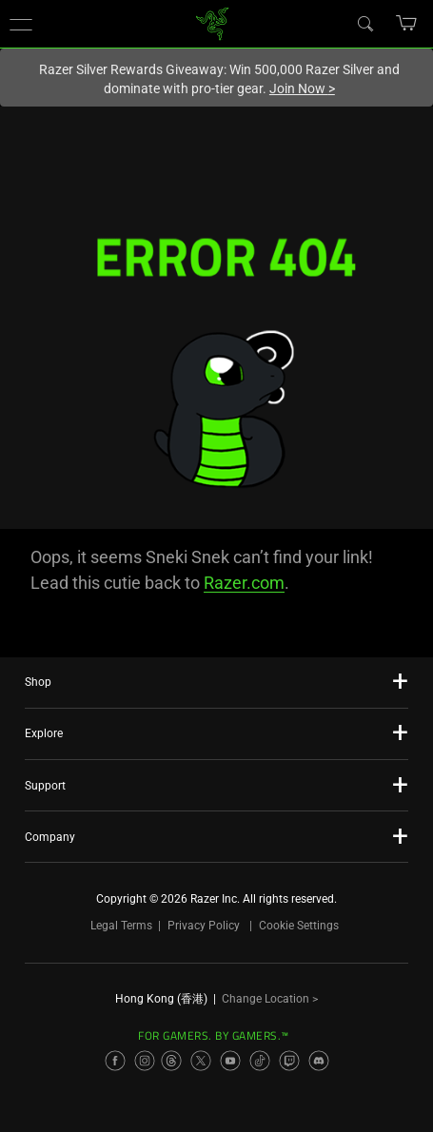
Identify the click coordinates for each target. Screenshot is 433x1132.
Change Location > (270, 998)
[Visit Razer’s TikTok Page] (259, 1060)
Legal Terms (121, 925)
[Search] (364, 23)
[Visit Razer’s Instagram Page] (144, 1060)
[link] (211, 22)
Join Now (302, 88)
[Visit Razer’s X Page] (200, 1060)
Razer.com (244, 583)
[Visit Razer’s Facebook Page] (115, 1060)
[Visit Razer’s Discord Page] (318, 1060)
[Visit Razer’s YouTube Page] (230, 1060)
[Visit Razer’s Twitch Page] (289, 1060)
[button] (21, 23)
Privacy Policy (203, 925)
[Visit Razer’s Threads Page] (171, 1060)
